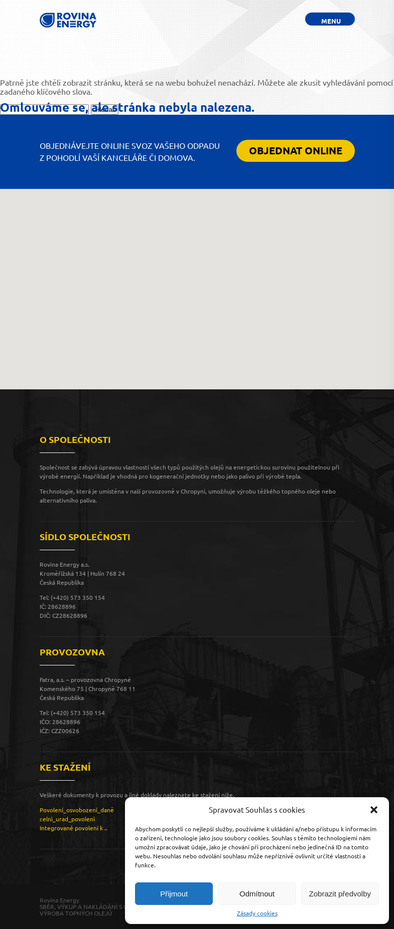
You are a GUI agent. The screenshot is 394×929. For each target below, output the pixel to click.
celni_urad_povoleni (67, 819)
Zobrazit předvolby (340, 893)
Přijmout (174, 893)
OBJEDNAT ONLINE (295, 150)
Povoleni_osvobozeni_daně (77, 810)
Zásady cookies (257, 913)
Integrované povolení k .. (73, 828)
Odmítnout (257, 893)
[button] (374, 810)
